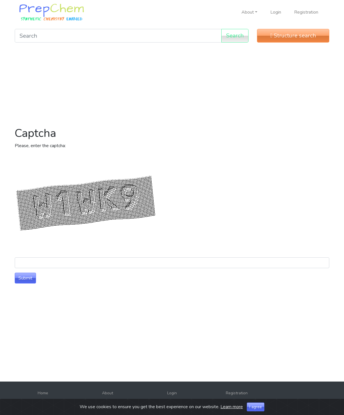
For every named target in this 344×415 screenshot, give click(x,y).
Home (43, 393)
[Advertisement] (172, 86)
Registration (306, 12)
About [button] (247, 12)
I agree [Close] (255, 407)
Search (235, 35)
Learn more (231, 407)
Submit (25, 278)
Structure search (293, 35)
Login (275, 12)
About (107, 393)
